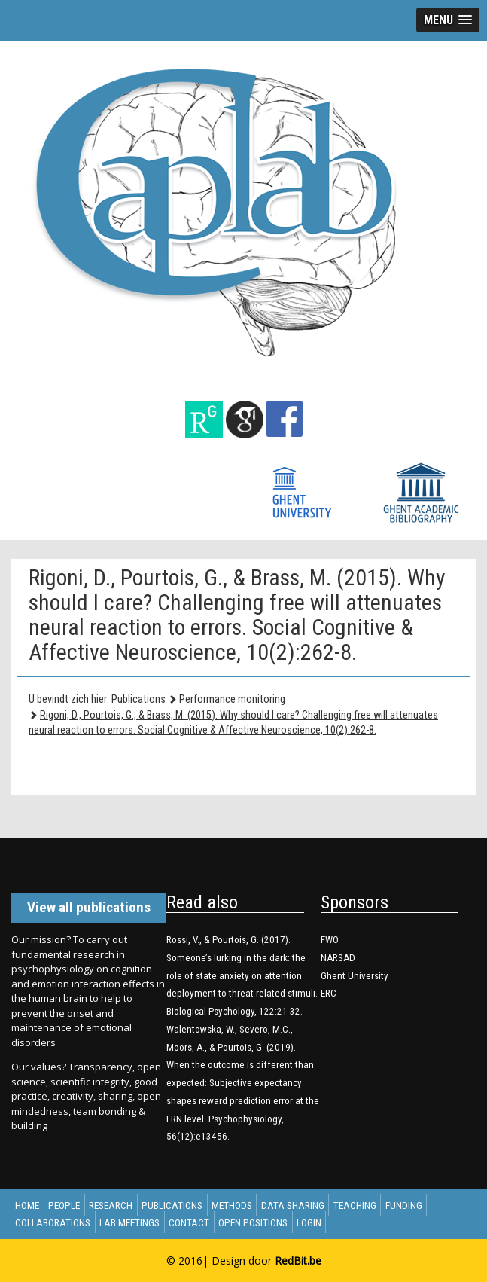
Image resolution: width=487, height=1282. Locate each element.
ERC (328, 993)
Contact (189, 1222)
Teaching (354, 1205)
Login (309, 1222)
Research (110, 1205)
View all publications (89, 907)
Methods (232, 1205)
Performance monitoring (232, 699)
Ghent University (354, 975)
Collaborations (52, 1222)
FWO (330, 939)
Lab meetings (129, 1222)
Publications (138, 699)
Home (27, 1205)
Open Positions (253, 1222)
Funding (403, 1205)
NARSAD (338, 957)
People (64, 1205)
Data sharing (292, 1205)
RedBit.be (298, 1260)
